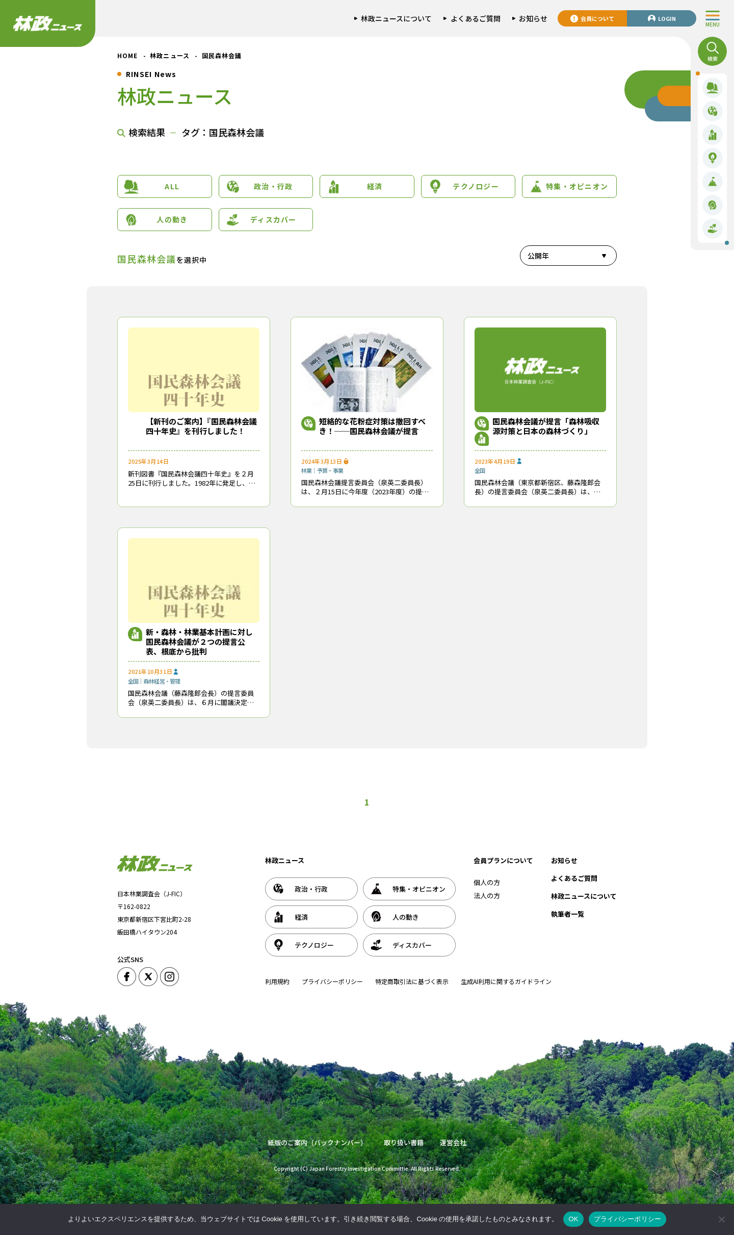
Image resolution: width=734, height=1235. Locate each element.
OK (573, 1219)
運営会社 (453, 1142)
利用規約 (277, 981)
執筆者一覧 (567, 914)
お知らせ (564, 860)
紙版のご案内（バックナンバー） (317, 1142)
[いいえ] (721, 1219)
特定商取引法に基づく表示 (412, 981)
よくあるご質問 (574, 878)
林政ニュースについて (584, 896)
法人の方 (487, 895)
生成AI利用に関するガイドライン (506, 981)
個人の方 (487, 882)
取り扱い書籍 (404, 1142)
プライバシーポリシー (332, 981)
